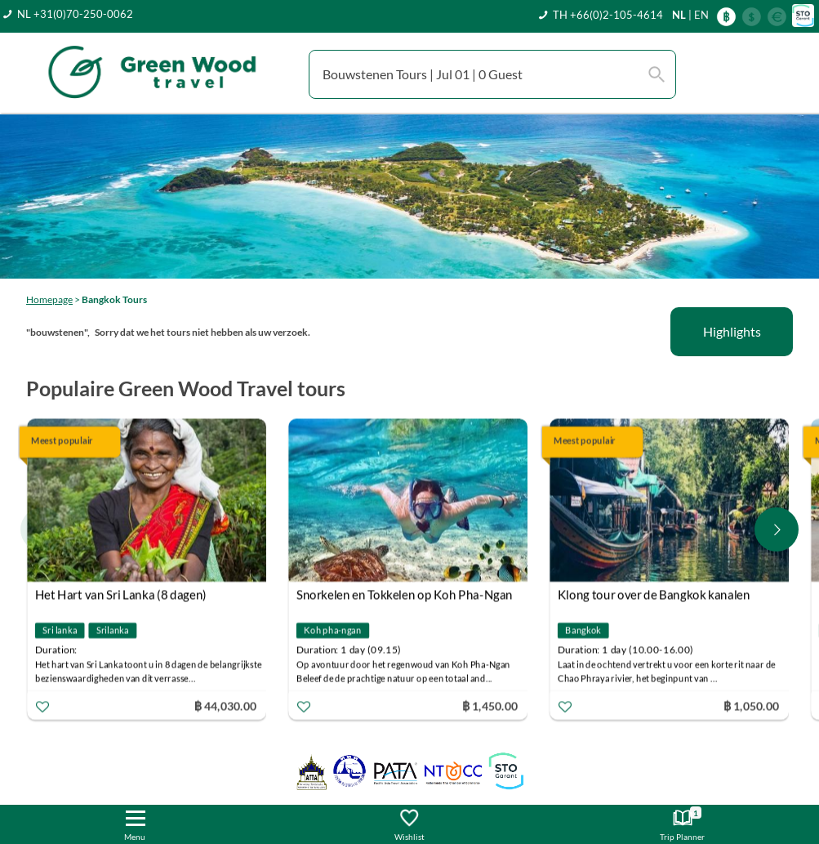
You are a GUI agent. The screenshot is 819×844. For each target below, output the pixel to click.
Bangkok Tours (114, 299)
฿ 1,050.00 (751, 705)
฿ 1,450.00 (490, 705)
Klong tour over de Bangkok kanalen (654, 594)
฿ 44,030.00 (225, 705)
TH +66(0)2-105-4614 (608, 14)
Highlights (732, 331)
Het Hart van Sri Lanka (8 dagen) (121, 594)
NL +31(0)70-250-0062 (75, 13)
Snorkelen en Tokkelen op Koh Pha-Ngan (404, 594)
